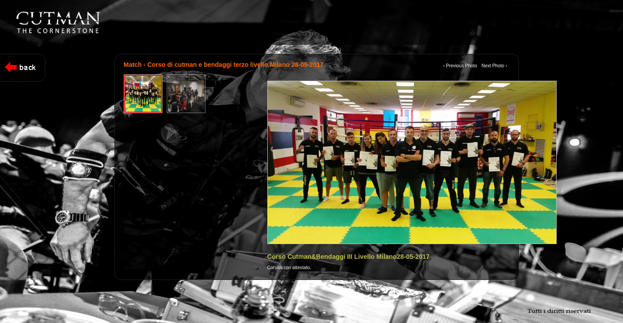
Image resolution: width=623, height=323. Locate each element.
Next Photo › (494, 65)
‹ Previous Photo (460, 65)
